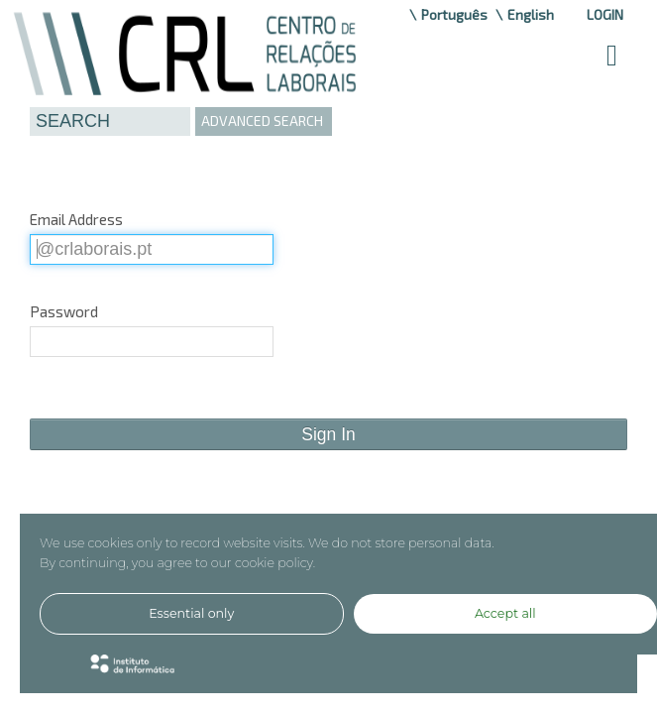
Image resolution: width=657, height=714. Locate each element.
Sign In (328, 434)
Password (64, 311)
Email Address (76, 219)
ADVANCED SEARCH (262, 120)
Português (454, 14)
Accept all (505, 613)
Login (605, 14)
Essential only (191, 613)
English (530, 14)
